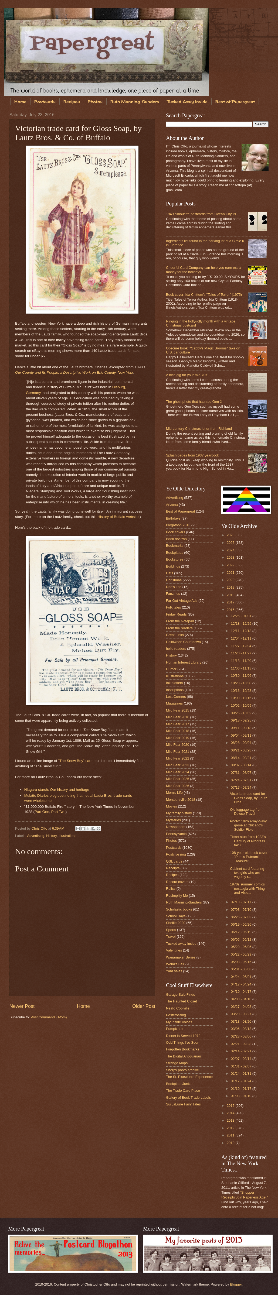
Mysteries (173, 820)
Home (20, 101)
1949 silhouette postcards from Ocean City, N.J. (202, 214)
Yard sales (174, 971)
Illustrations (67, 836)
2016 (231, 610)
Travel (170, 937)
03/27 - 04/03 (241, 1007)
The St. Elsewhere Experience (189, 1077)
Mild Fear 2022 (177, 758)
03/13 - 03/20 (241, 1021)
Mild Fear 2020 (177, 745)
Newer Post (22, 1006)
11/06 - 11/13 (241, 668)
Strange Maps (177, 1063)
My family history (179, 813)
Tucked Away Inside (187, 101)
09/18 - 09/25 (241, 720)
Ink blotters (174, 683)
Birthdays (173, 518)
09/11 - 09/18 (241, 728)
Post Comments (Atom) (49, 1017)
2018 (231, 595)
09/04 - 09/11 (241, 735)
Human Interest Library (183, 662)
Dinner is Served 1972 (183, 1036)
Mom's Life (174, 793)
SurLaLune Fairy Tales (183, 1104)
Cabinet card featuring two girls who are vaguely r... (247, 873)
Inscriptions (175, 690)
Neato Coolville (177, 1008)
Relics (170, 889)
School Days (175, 916)
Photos (95, 101)
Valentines (174, 950)
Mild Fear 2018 (177, 731)
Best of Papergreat (180, 511)
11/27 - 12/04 (241, 646)
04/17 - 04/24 (241, 984)
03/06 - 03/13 (241, 1029)
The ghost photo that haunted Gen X (194, 402)
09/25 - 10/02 (241, 713)
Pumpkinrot (175, 1029)
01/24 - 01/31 (241, 1073)
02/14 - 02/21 (241, 1051)
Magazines (174, 703)
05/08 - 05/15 (241, 962)
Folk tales (173, 607)
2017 (231, 602)
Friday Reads (176, 614)
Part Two (58, 812)
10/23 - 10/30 (241, 683)
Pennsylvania (176, 834)
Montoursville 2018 (180, 800)
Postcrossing (176, 854)
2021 (231, 573)
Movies (171, 806)
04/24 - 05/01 (241, 977)
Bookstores (174, 559)
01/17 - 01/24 (241, 1081)
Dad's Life (173, 587)
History (51, 836)
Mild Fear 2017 (177, 724)
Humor (171, 669)
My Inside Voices (179, 1022)
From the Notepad (180, 621)
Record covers (177, 882)
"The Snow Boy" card (75, 761)
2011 (231, 1135)
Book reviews (176, 539)
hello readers (176, 649)
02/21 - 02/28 (241, 1044)
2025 (231, 543)
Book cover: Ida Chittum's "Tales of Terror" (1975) (204, 295)
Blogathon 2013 (178, 525)
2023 (231, 557)
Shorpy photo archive (182, 1070)
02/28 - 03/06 (241, 1036)
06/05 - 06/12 (241, 939)
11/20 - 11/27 (241, 653)
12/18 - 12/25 (241, 623)
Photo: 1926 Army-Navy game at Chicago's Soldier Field (248, 825)
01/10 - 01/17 (241, 1089)
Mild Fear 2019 (177, 738)
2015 (231, 1106)
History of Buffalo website (117, 517)
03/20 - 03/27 (241, 1014)
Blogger (236, 1284)
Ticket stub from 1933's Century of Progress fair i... (248, 841)
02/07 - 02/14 (241, 1059)
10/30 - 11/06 (241, 676)
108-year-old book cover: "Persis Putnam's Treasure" (249, 857)
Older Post (143, 1006)
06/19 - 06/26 (241, 924)
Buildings (173, 566)
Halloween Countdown (183, 642)
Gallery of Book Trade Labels (188, 1097)
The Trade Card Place (183, 1090)
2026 (231, 535)
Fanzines (173, 594)
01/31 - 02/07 (241, 1066)
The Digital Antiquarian (183, 1056)
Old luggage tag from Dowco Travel (246, 812)
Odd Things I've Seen (182, 1042)
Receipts (172, 868)
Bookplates (174, 553)
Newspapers (175, 827)
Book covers (175, 532)
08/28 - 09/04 (241, 743)
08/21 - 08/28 (241, 750)
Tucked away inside (181, 944)
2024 (231, 550)
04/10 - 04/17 (241, 992)
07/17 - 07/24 (241, 787)
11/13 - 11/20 (241, 661)
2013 (231, 1120)
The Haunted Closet (181, 1001)
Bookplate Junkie (179, 1084)
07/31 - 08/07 (241, 773)
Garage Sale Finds (180, 994)
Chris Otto (40, 828)
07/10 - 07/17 (241, 902)
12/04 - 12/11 (241, 638)
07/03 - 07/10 (241, 910)
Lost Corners (176, 697)
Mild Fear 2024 (177, 772)
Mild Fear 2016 (177, 717)
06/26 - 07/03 (241, 917)
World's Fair (175, 964)
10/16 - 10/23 (241, 691)
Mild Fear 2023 (177, 765)
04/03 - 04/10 (241, 999)
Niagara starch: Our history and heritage (56, 790)
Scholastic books (179, 909)
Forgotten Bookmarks (182, 1049)
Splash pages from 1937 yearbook (192, 455)
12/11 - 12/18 (241, 631)
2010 (231, 1143)
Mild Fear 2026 (177, 786)
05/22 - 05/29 (241, 954)
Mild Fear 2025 (177, 779)
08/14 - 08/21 (241, 758)
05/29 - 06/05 (241, 947)
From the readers (179, 628)
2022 (231, 565)
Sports (171, 930)
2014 (231, 1113)
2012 (231, 1128)
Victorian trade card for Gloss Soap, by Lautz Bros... (248, 798)
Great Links (175, 635)
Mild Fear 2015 (177, 710)
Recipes (71, 101)
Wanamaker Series (180, 957)
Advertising (35, 836)
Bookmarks (174, 546)
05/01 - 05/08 (241, 969)
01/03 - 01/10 (241, 1096)
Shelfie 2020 (175, 923)
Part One (42, 812)
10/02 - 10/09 (241, 705)
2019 (231, 587)
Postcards (45, 101)
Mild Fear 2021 (177, 752)
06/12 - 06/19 (241, 932)
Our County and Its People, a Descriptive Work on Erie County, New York (74, 372)
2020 (231, 580)
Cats (169, 573)
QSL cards (174, 861)
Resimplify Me (177, 896)
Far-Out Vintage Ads (181, 601)
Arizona (172, 505)
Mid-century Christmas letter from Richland (199, 429)
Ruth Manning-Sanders (134, 101)
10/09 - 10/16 (241, 698)
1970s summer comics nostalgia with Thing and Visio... (247, 888)
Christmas (174, 580)
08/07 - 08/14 (241, 765)
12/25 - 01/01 (241, 616)
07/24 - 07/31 (241, 780)
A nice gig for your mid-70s (186, 375)
